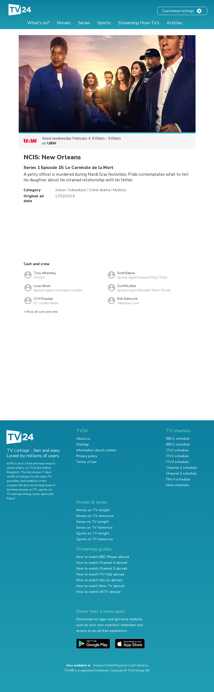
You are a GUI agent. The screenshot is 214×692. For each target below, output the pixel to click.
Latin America (138, 665)
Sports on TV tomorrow (94, 539)
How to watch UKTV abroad (98, 591)
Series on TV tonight (92, 521)
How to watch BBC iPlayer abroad (102, 557)
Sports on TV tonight (92, 533)
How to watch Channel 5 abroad (101, 568)
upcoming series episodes (35, 494)
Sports (104, 23)
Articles (174, 23)
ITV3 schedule (177, 462)
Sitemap (82, 444)
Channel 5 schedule (181, 473)
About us (83, 438)
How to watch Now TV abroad (100, 586)
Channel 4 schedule (181, 467)
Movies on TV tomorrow (95, 516)
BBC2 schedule (178, 444)
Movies (64, 23)
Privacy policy (86, 456)
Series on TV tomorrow (94, 527)
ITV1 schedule (177, 450)
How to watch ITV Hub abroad (100, 574)
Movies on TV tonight (93, 510)
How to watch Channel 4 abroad (101, 562)
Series (84, 23)
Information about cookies (96, 450)
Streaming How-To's (138, 23)
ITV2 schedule (177, 456)
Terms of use (86, 462)
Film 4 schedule (178, 479)
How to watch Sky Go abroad (99, 580)
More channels (177, 485)
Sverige (98, 665)
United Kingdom (116, 665)
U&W (51, 143)
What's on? (38, 23)
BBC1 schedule (178, 438)
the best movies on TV (22, 490)
